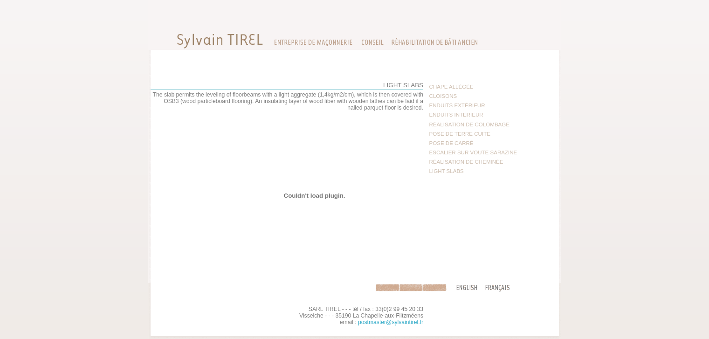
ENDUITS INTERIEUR (456, 115)
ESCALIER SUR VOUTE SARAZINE (473, 152)
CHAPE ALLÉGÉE (451, 87)
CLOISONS (443, 96)
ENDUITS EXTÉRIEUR (457, 105)
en (464, 287)
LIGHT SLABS (446, 171)
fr (499, 287)
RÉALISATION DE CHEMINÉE (466, 162)
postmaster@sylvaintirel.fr (390, 322)
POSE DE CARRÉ (451, 143)
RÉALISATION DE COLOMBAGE (469, 124)
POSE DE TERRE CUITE (459, 134)
